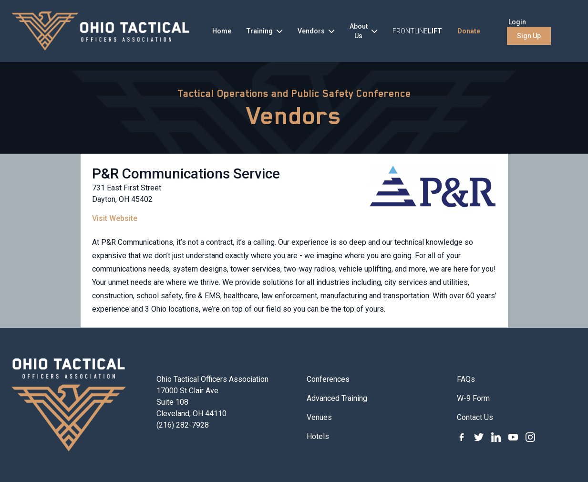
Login (517, 22)
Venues (319, 417)
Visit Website (114, 218)
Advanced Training (337, 398)
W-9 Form (473, 398)
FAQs (466, 379)
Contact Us (475, 417)
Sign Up (529, 36)
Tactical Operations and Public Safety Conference (294, 93)
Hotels (318, 436)
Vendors (294, 115)
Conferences (328, 379)
